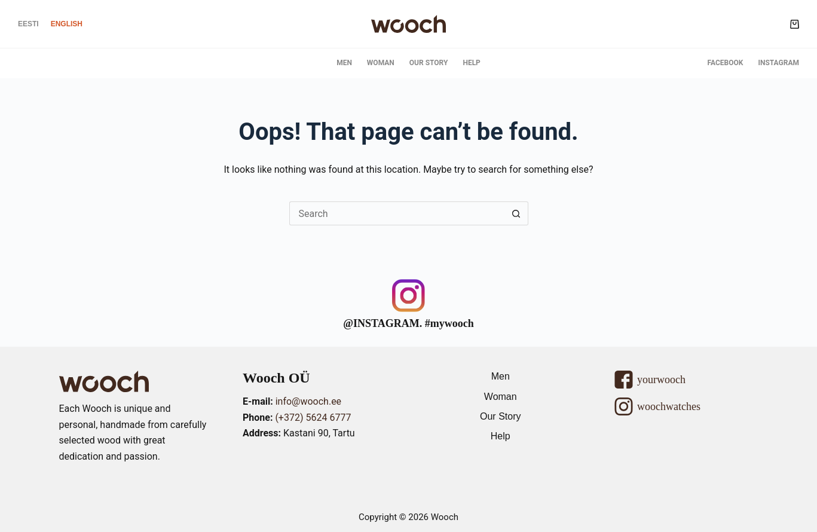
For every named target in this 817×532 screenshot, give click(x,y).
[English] (66, 24)
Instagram (778, 63)
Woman (380, 63)
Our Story (428, 63)
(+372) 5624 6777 (313, 417)
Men (344, 63)
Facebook (725, 63)
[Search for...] (396, 213)
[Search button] (516, 213)
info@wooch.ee (308, 401)
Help (471, 63)
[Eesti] (28, 24)
